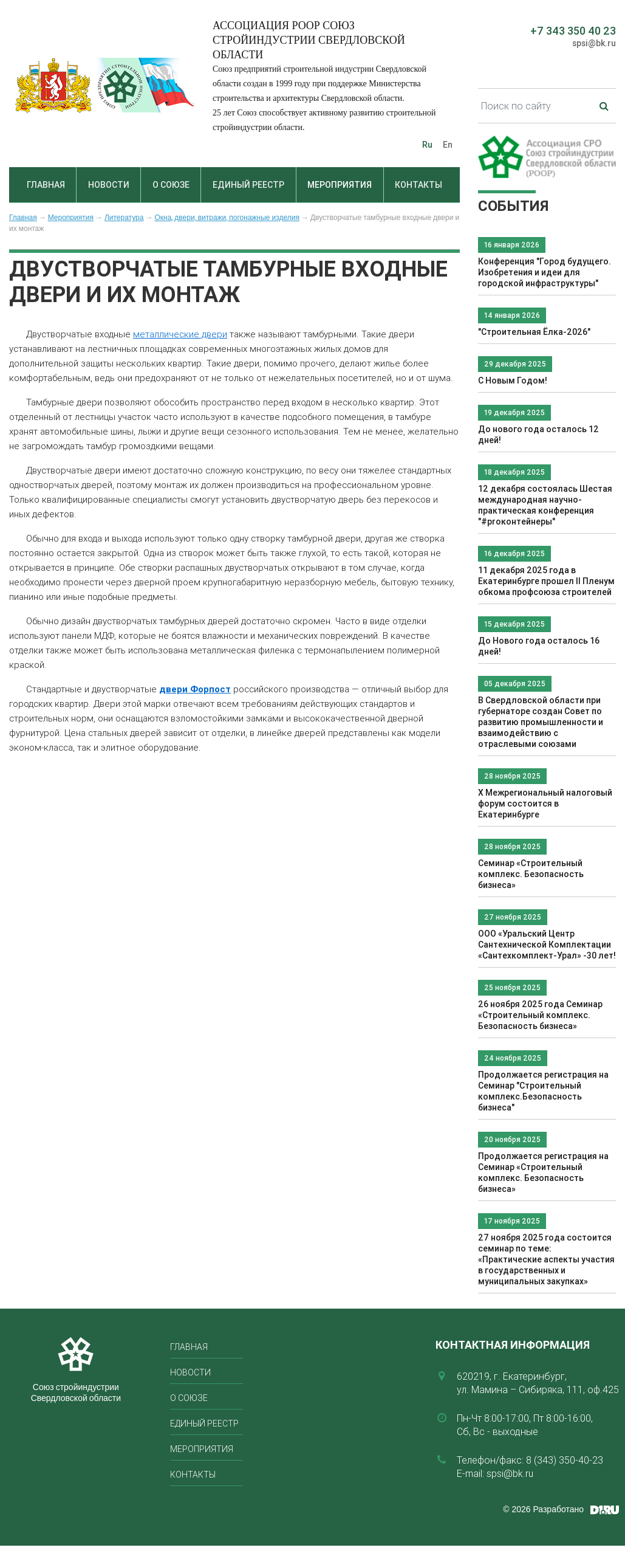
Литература (124, 217)
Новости (108, 184)
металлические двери (180, 334)
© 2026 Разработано (543, 1509)
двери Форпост (195, 689)
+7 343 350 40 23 (573, 31)
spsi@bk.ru (594, 43)
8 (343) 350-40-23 (564, 1460)
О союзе (171, 184)
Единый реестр (248, 184)
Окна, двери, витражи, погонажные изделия (226, 217)
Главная (46, 184)
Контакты (418, 184)
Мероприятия (339, 184)
